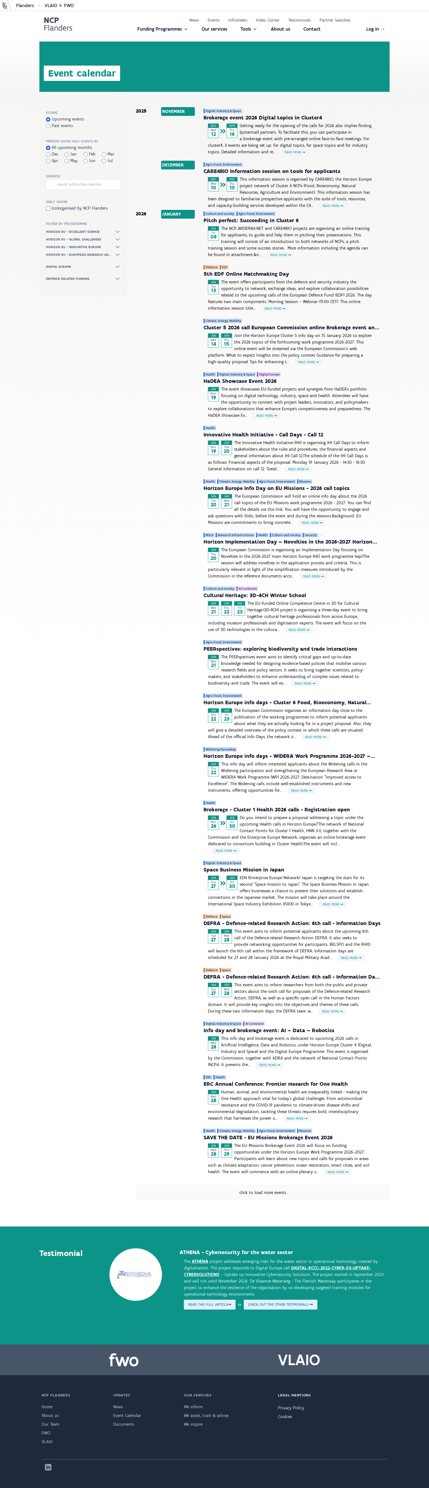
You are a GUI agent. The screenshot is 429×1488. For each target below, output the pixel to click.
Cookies (285, 1416)
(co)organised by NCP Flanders (77, 208)
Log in (375, 29)
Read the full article (209, 1304)
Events (214, 20)
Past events (59, 125)
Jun (89, 160)
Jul (107, 160)
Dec (52, 154)
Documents (123, 1424)
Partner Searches (335, 20)
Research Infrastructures (236, 535)
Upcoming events (65, 119)
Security (311, 535)
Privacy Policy (291, 1407)
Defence (212, 267)
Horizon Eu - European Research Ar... (83, 254)
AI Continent (248, 589)
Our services (214, 29)
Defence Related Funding (83, 278)
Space (226, 916)
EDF (224, 267)
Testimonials (299, 20)
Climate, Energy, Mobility (223, 321)
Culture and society (220, 214)
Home (47, 1406)
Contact (312, 29)
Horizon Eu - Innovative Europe (83, 247)
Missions (305, 481)
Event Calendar (127, 1415)
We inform (193, 1406)
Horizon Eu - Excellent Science (83, 231)
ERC (208, 1077)
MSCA (209, 535)
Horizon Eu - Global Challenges (83, 239)
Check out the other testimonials (280, 1304)
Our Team (50, 1424)
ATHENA (200, 1261)
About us (280, 29)
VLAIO (51, 5)
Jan (71, 154)
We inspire (193, 1424)
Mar (108, 154)
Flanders (25, 5)
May (71, 160)
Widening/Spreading (221, 749)
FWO (69, 5)
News (194, 20)
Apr (52, 160)
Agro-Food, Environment (224, 164)
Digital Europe (83, 266)
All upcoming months (69, 147)
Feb (89, 154)
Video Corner (268, 20)
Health (210, 374)
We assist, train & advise (206, 1415)
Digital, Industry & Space (223, 111)
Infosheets (237, 20)
